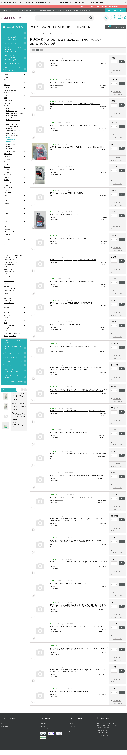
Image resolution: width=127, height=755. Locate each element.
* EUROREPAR (8, 100)
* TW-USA (7, 219)
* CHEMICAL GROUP (10, 90)
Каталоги (45, 27)
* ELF (5, 98)
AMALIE (6, 266)
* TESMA (6, 211)
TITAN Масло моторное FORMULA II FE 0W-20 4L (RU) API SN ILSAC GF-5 (76, 627)
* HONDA (7, 156)
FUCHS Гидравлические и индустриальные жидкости (14, 115)
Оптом (70, 27)
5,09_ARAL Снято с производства (10, 263)
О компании (58, 27)
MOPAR (6, 307)
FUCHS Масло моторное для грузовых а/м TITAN (14, 129)
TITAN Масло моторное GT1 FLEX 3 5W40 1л (65, 324)
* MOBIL (6, 180)
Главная (34, 27)
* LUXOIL (7, 167)
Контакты (80, 27)
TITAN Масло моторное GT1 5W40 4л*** (64, 169)
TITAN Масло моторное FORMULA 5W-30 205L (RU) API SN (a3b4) (73, 346)
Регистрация (119, 10)
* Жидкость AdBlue (10, 232)
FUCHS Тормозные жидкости (12, 147)
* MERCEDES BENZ (10, 174)
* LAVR (6, 164)
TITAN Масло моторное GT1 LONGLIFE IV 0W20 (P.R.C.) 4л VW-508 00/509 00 (78, 454)
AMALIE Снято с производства (9, 270)
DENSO (6, 286)
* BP (5, 82)
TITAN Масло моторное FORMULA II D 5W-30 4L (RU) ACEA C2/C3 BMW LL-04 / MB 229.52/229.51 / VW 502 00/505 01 (78, 649)
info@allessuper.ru (103, 735)
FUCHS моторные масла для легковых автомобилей (14, 139)
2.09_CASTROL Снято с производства (11, 258)
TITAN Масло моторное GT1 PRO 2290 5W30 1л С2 (68, 238)
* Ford (6, 105)
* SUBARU (7, 203)
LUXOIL (6, 293)
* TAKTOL (7, 208)
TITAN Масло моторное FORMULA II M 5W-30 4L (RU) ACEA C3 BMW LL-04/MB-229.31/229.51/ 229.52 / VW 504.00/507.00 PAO (76, 541)
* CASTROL (7, 87)
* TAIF (6, 206)
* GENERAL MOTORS (10, 151)
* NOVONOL (8, 187)
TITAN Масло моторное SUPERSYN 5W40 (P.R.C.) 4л (68, 82)
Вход (111, 10)
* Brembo (7, 85)
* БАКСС (7, 229)
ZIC (5, 320)
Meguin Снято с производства (9, 299)
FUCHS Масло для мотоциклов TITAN (12, 125)
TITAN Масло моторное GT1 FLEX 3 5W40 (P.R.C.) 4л (68, 432)
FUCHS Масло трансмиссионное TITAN (14, 134)
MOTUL (6, 310)
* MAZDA (7, 172)
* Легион (7, 234)
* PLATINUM (8, 193)
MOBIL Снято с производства (9, 304)
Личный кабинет (46, 729)
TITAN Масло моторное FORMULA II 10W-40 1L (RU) (69, 691)
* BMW (6, 79)
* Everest (7, 103)
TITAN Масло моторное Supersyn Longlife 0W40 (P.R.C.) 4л (71, 497)
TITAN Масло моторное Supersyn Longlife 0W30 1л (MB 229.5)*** (73, 260)
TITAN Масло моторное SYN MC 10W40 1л (65, 215)
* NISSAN (7, 185)
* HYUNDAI (7, 159)
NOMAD (6, 312)
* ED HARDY (8, 92)
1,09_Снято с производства (13, 255)
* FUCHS (7, 108)
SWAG (6, 317)
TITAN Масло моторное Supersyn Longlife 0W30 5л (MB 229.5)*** (73, 281)
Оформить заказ (46, 726)
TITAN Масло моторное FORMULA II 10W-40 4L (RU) (69, 583)
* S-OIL (6, 195)
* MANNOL (7, 169)
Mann (6, 296)
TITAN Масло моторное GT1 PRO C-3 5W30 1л (66, 193)
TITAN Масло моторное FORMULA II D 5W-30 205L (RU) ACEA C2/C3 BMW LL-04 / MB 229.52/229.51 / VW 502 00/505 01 (78, 519)
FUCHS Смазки (11, 144)
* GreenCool (8, 154)
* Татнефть (7, 239)
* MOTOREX (8, 182)
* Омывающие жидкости (12, 237)
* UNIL (6, 221)
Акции (70, 736)
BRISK (6, 274)
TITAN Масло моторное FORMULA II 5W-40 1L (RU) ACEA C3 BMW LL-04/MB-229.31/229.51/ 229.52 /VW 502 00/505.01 (78, 670)
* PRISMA (7, 74)
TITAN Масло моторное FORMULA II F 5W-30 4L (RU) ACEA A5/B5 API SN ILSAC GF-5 (78, 562)
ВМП (5, 323)
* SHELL (6, 198)
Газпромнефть (9, 325)
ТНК (5, 330)
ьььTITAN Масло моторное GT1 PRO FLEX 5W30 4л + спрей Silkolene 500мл (77, 147)
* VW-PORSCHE (9, 224)
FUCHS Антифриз (11, 111)
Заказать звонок (115, 20)
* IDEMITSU (7, 161)
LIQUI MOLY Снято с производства (10, 289)
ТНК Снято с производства (13, 333)
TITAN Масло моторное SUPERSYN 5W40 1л (66, 61)
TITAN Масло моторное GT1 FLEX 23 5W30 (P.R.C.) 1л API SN (71, 303)
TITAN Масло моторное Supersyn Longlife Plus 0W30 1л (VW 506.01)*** (75, 104)
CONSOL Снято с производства (10, 280)
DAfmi (6, 283)
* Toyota (6, 216)
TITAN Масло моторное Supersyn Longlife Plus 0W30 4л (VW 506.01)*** (75, 125)
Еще (90, 27)
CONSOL (7, 276)
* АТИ (6, 226)
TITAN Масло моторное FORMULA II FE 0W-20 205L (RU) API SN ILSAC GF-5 (77, 411)
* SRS (6, 200)
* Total (6, 213)
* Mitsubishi (7, 177)
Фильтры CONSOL (10, 336)
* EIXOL (6, 95)
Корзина (43, 723)
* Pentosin (7, 190)
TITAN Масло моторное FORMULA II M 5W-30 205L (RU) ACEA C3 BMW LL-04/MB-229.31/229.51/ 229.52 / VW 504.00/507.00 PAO (77, 368)
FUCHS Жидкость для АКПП (13, 121)
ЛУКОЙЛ (7, 328)
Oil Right (7, 315)
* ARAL (6, 77)
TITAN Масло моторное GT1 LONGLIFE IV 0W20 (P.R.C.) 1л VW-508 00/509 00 (78, 475)
